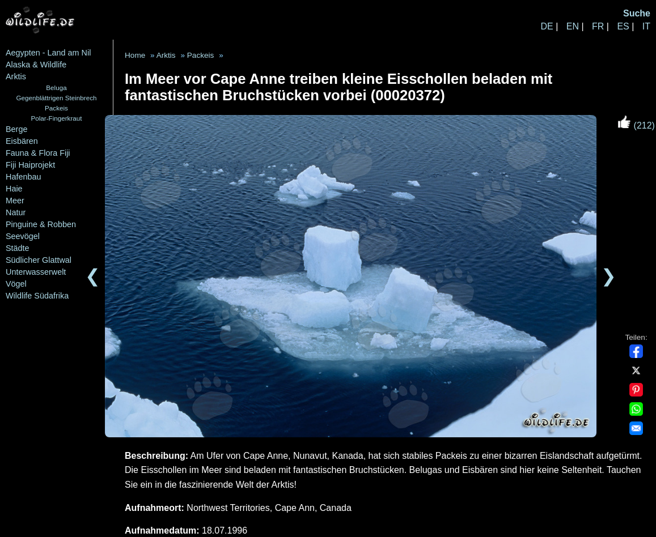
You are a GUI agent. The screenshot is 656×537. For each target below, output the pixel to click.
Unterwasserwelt (36, 271)
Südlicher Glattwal (38, 260)
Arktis (16, 76)
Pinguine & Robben (41, 224)
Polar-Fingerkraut (56, 118)
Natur (16, 212)
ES (623, 26)
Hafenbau (23, 176)
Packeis (56, 108)
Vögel (16, 283)
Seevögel (23, 236)
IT (646, 26)
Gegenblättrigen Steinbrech (56, 97)
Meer (15, 200)
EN (572, 26)
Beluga (56, 87)
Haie (14, 188)
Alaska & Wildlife (36, 64)
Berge (16, 129)
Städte (17, 248)
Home (135, 55)
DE (546, 26)
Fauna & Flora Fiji (38, 152)
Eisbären (22, 141)
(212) (636, 125)
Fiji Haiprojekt (30, 164)
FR (598, 26)
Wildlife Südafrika (37, 295)
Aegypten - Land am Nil (48, 52)
